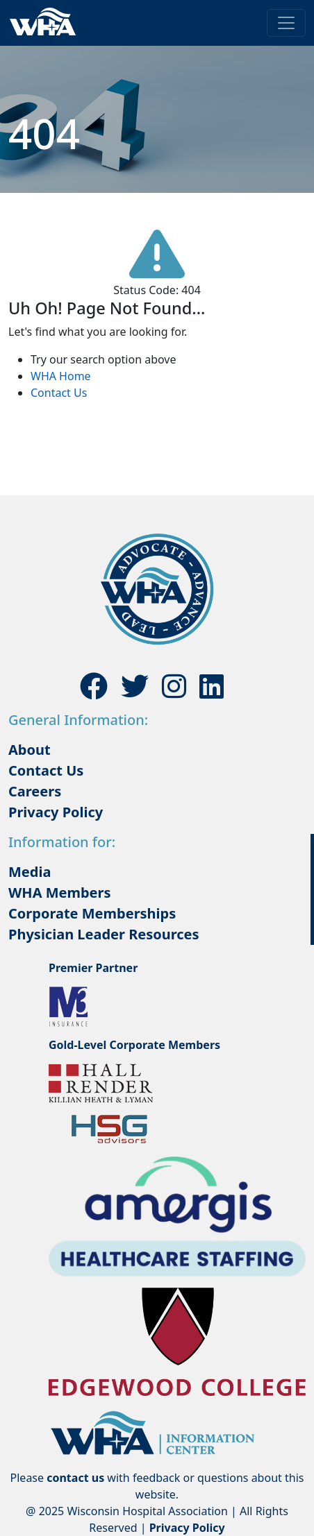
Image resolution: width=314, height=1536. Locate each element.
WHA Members (59, 892)
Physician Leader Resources (103, 934)
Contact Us (59, 392)
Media (29, 871)
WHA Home (61, 376)
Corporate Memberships (92, 913)
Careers (34, 791)
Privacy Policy (55, 812)
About (29, 749)
